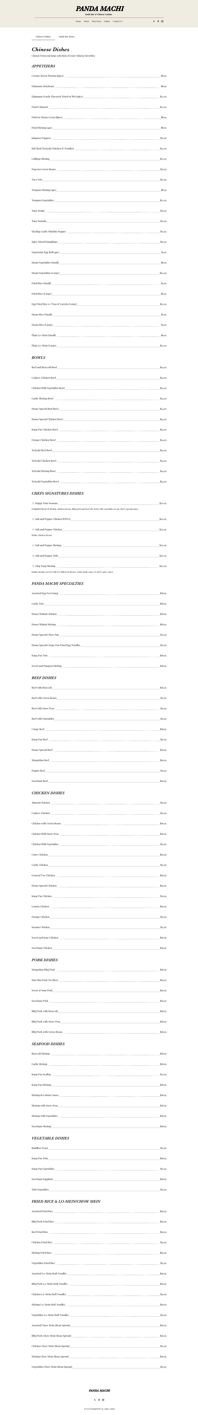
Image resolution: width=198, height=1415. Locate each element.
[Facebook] (158, 21)
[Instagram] (162, 21)
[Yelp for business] (154, 21)
